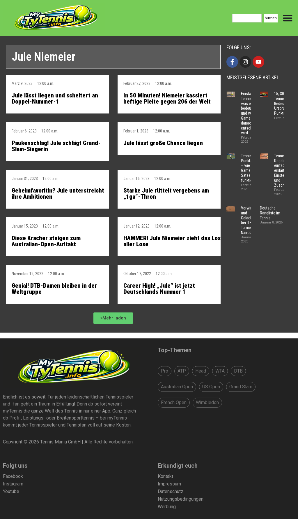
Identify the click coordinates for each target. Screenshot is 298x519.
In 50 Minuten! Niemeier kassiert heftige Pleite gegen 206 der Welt (167, 98)
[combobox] (247, 18)
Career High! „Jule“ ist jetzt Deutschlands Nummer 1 (159, 288)
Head (200, 371)
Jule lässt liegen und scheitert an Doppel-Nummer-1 (55, 98)
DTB (238, 371)
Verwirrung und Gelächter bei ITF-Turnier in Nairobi (250, 220)
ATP (182, 371)
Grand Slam (240, 386)
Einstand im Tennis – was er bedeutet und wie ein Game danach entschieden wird (251, 113)
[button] (113, 318)
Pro (164, 371)
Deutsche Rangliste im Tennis (270, 213)
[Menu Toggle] (288, 18)
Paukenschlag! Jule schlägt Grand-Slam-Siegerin (56, 146)
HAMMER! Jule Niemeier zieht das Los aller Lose (172, 241)
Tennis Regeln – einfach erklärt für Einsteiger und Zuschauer (283, 170)
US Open (211, 386)
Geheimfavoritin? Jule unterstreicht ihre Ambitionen (58, 193)
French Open (174, 402)
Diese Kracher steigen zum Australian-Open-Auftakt (46, 241)
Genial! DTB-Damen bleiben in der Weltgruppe (54, 288)
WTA (220, 371)
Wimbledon (207, 402)
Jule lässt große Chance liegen (163, 142)
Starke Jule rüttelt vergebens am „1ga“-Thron (166, 193)
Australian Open (177, 386)
